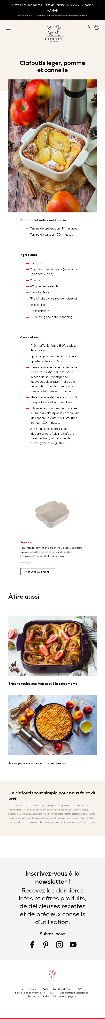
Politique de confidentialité (30, 992)
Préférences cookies (38, 996)
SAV (52, 992)
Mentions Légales (62, 989)
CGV (80, 989)
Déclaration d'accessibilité (74, 992)
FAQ (45, 989)
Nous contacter (29, 989)
